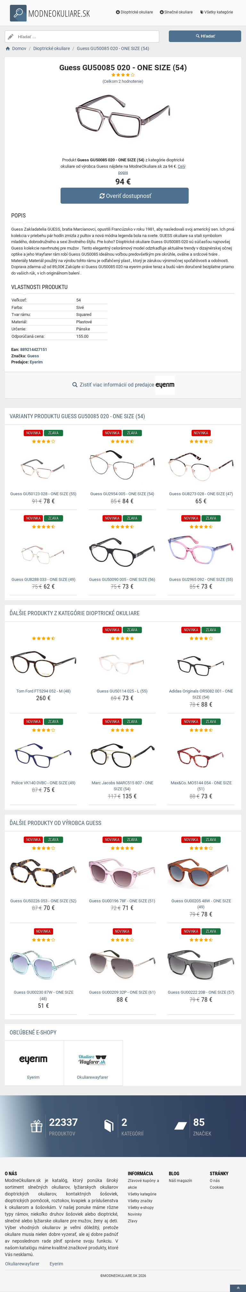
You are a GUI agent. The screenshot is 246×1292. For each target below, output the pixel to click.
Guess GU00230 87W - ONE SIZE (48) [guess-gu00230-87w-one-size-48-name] (43, 995)
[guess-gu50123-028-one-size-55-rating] (43, 441)
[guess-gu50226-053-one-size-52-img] (43, 873)
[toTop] (238, 1288)
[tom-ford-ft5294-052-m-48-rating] (43, 638)
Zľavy (132, 1221)
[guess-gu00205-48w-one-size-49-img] (201, 873)
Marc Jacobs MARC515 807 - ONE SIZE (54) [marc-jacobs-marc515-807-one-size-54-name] (122, 786)
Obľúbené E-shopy (33, 1032)
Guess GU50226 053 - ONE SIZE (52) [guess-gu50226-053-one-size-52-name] (43, 900)
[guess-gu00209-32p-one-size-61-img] (122, 965)
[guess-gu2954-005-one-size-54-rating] (122, 441)
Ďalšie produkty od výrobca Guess (55, 823)
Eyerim (36, 362)
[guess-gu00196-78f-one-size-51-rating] (122, 848)
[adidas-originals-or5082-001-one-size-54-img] (201, 664)
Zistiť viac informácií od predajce (123, 385)
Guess (33, 355)
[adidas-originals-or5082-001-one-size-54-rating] (201, 638)
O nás (215, 1180)
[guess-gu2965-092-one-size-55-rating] (201, 527)
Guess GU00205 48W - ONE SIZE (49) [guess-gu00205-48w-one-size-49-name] (201, 904)
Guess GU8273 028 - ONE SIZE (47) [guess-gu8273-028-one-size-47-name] (201, 493)
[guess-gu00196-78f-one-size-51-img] (122, 873)
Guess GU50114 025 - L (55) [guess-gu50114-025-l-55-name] (122, 691)
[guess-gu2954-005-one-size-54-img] (122, 467)
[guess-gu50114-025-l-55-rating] (122, 638)
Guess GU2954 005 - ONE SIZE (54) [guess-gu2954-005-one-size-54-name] (122, 493)
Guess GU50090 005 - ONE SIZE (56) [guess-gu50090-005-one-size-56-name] (122, 579)
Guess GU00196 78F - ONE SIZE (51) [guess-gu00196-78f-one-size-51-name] (122, 900)
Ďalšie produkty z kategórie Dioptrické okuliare (75, 613)
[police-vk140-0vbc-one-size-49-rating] (43, 730)
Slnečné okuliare (176, 12)
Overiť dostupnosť (124, 195)
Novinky (135, 1214)
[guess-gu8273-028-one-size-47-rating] (201, 441)
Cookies (217, 1187)
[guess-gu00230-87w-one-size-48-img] (43, 965)
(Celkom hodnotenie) (123, 81)
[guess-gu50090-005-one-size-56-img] (122, 552)
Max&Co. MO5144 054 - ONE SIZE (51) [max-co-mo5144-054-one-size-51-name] (201, 786)
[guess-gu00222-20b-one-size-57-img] (201, 965)
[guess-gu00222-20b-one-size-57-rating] (201, 940)
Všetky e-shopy (141, 1207)
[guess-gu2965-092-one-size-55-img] (201, 552)
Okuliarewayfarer (22, 1263)
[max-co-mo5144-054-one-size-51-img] (201, 755)
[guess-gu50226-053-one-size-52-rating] (43, 848)
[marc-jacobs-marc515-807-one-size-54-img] (122, 755)
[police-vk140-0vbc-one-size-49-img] (43, 755)
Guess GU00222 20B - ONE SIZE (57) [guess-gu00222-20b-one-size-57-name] (201, 992)
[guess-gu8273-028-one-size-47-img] (201, 467)
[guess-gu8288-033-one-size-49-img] (43, 552)
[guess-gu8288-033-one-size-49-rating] (43, 527)
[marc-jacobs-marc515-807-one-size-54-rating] (122, 730)
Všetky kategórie (216, 12)
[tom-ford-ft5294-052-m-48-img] (43, 664)
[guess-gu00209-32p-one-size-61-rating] (122, 940)
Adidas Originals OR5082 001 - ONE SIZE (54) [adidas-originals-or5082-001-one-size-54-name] (201, 694)
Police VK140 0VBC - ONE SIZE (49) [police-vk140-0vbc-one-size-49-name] (44, 782)
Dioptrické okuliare (134, 12)
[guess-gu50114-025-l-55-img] (122, 664)
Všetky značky (140, 1201)
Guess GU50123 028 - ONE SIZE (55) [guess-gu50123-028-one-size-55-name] (43, 493)
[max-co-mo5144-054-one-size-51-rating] (201, 730)
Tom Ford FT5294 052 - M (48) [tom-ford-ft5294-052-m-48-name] (43, 691)
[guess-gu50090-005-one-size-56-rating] (122, 527)
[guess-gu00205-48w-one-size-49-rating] (201, 848)
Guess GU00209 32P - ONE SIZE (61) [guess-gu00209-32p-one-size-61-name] (122, 992)
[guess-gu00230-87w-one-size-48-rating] (43, 940)
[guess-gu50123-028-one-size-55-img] (43, 467)
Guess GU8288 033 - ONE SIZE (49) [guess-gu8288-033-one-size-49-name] (44, 579)
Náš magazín (180, 1180)
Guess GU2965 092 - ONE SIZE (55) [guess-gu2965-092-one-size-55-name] (201, 579)
